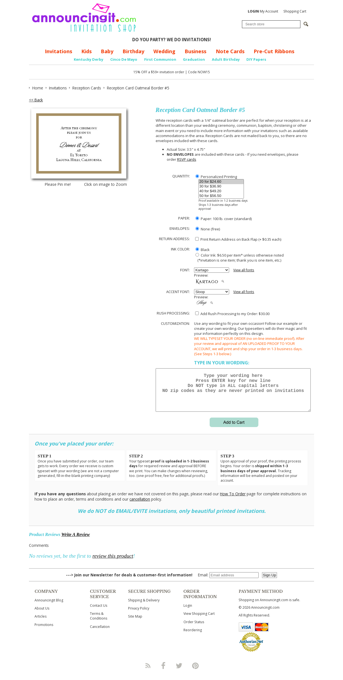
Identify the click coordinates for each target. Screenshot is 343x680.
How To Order (233, 500)
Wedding (164, 51)
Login (187, 612)
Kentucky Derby (88, 59)
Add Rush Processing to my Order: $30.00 (232, 313)
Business (195, 51)
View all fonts (243, 270)
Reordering (192, 636)
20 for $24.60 (221, 181)
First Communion (160, 59)
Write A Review (75, 541)
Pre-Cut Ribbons (274, 51)
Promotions (44, 631)
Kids (86, 51)
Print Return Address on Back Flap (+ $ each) (238, 239)
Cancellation (100, 633)
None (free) (207, 228)
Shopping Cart (294, 11)
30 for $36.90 (221, 186)
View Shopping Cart (199, 620)
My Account (263, 11)
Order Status (193, 628)
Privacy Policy (138, 615)
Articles (40, 623)
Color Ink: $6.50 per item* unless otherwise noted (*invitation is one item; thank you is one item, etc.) (239, 258)
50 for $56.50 (221, 196)
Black (202, 249)
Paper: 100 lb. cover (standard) (223, 218)
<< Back (36, 100)
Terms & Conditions (98, 622)
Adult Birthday (226, 59)
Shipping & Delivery (144, 607)
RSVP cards (186, 159)
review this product (112, 563)
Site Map (135, 623)
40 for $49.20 (221, 191)
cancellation (139, 505)
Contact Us (98, 612)
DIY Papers (256, 59)
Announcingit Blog (49, 607)
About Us (42, 615)
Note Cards (230, 51)
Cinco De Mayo (123, 59)
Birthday (133, 51)
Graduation (194, 59)
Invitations (58, 51)
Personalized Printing (216, 176)
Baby (107, 51)
